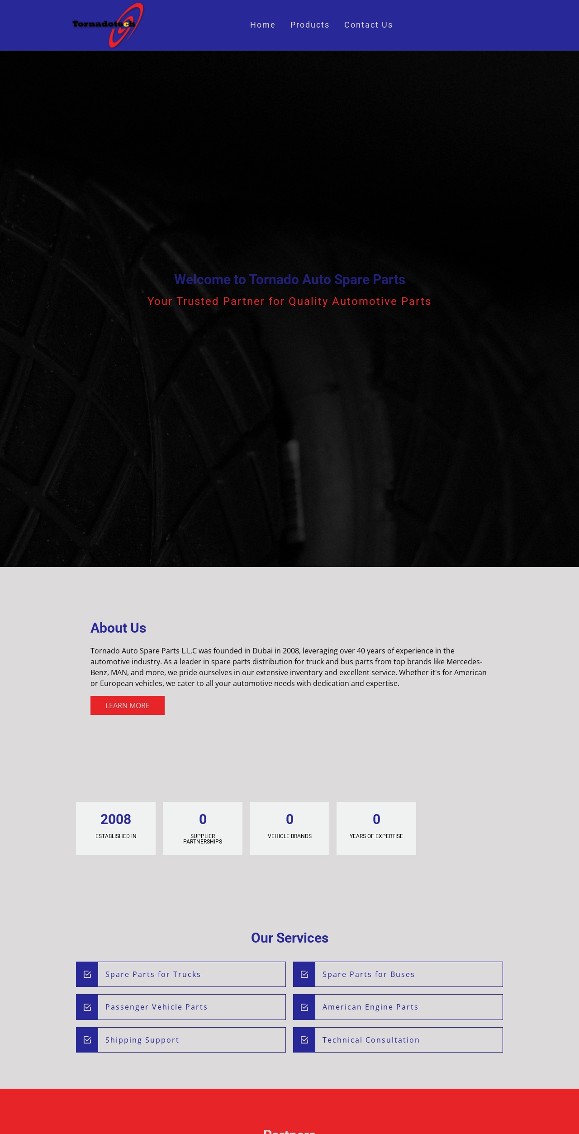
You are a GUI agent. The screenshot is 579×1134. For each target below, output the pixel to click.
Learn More (127, 705)
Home (263, 24)
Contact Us (368, 24)
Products (310, 24)
